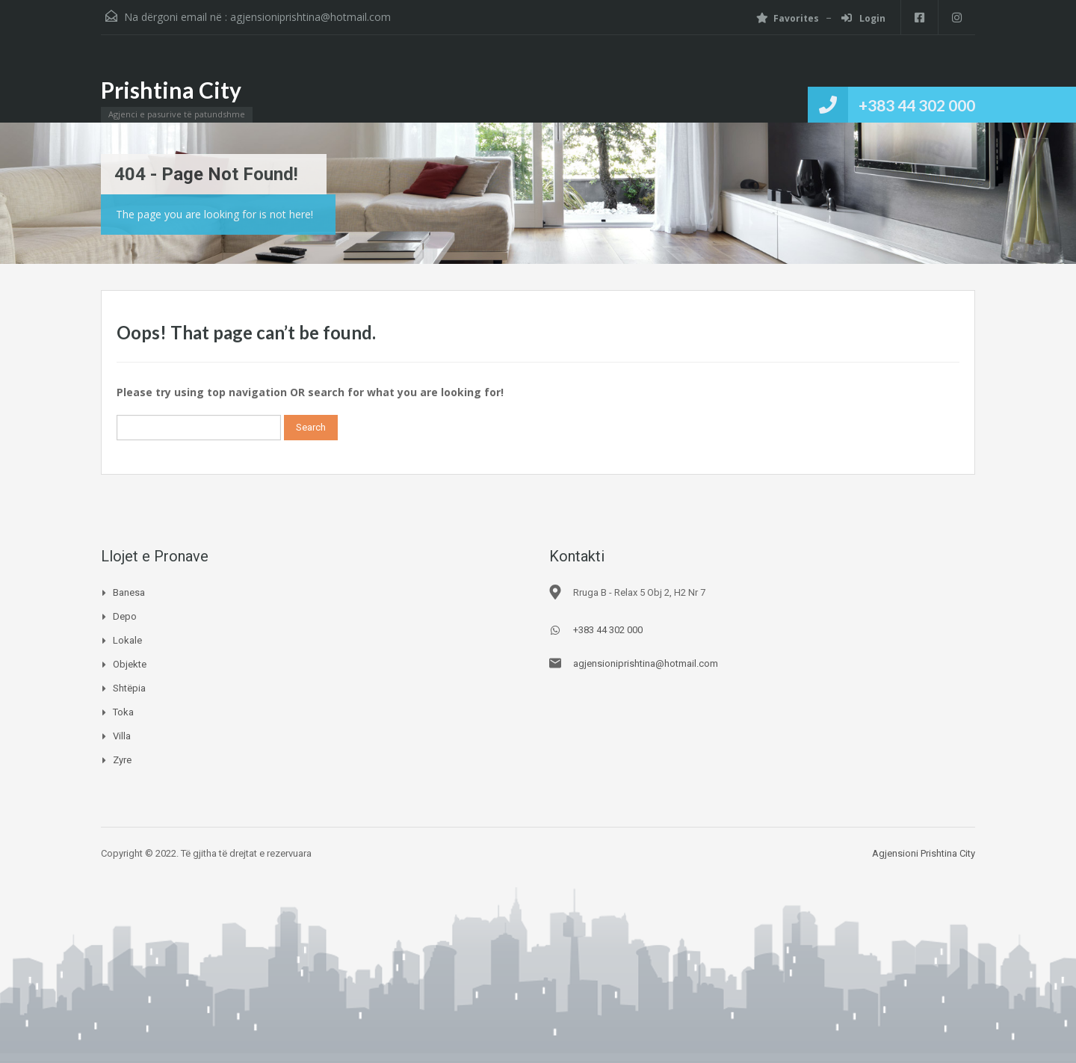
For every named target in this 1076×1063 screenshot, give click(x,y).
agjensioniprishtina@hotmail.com (310, 17)
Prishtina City (171, 89)
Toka (123, 712)
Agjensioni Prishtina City (923, 853)
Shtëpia (129, 688)
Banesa (129, 592)
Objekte (129, 664)
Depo (125, 616)
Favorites (787, 18)
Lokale (127, 640)
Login (863, 18)
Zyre (122, 759)
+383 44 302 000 (917, 105)
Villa (122, 736)
